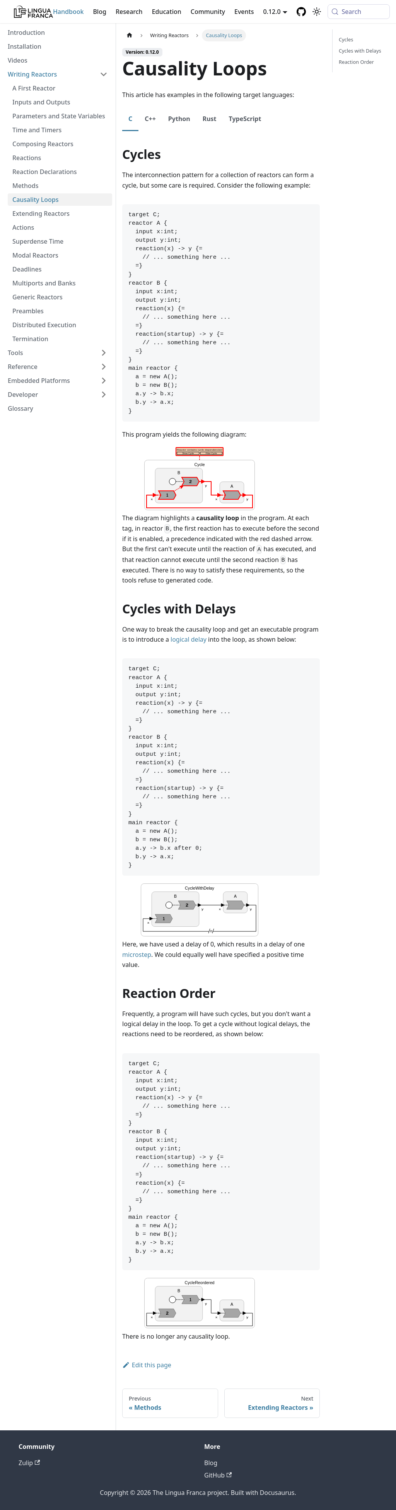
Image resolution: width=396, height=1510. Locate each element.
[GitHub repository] (301, 11)
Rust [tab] (210, 118)
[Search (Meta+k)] (359, 11)
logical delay (189, 639)
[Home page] (129, 35)
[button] (57, 74)
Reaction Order (356, 61)
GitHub (218, 1475)
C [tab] (130, 118)
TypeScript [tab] (245, 118)
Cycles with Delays (360, 50)
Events (244, 11)
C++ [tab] (150, 118)
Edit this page (146, 1365)
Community (208, 11)
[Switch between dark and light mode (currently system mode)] (317, 11)
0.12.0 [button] (271, 11)
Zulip (29, 1463)
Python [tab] (179, 118)
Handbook (68, 11)
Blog (99, 11)
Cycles (346, 39)
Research (129, 11)
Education (166, 11)
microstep (136, 954)
